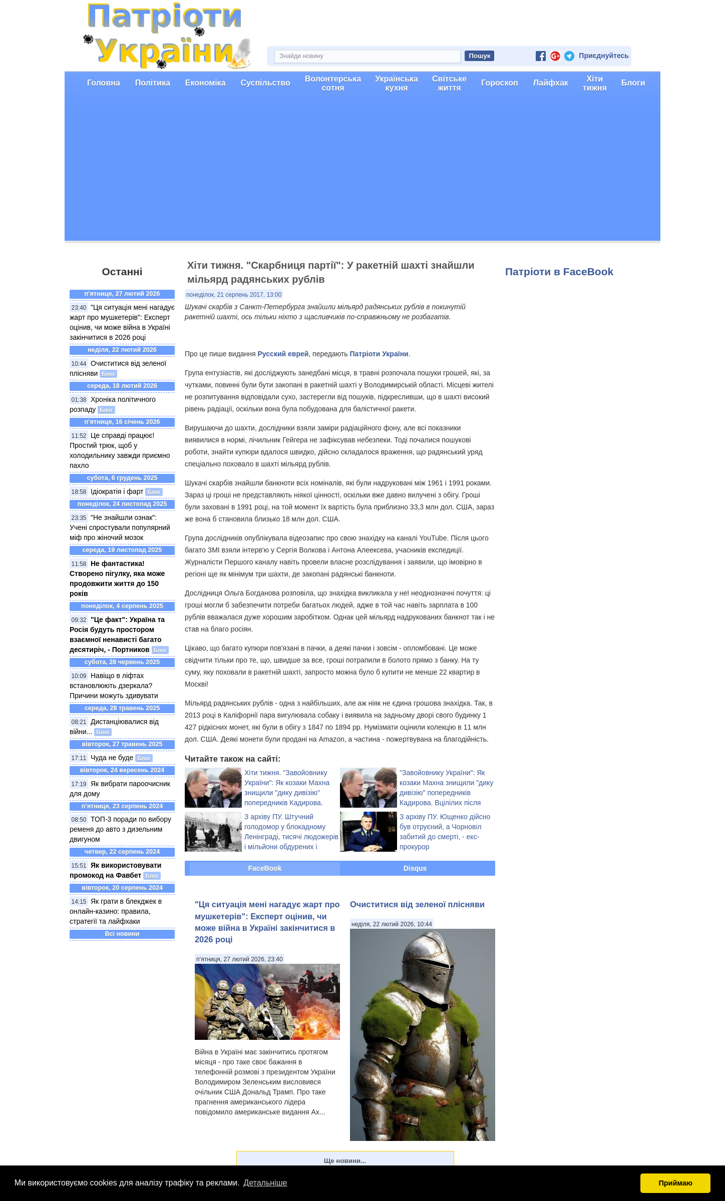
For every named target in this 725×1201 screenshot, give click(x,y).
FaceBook (265, 868)
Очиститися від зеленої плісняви (417, 904)
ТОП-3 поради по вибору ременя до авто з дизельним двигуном (120, 829)
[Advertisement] (362, 171)
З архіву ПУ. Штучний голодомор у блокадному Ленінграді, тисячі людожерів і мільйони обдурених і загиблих (291, 837)
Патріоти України (378, 354)
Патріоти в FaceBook (559, 271)
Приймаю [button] (675, 1183)
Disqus (415, 868)
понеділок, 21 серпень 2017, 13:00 (233, 294)
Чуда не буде (112, 758)
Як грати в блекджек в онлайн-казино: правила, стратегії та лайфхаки (116, 911)
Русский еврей (283, 354)
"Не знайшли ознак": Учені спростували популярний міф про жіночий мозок (120, 527)
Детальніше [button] (265, 1182)
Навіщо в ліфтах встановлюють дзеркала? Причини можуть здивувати (114, 686)
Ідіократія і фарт (117, 491)
